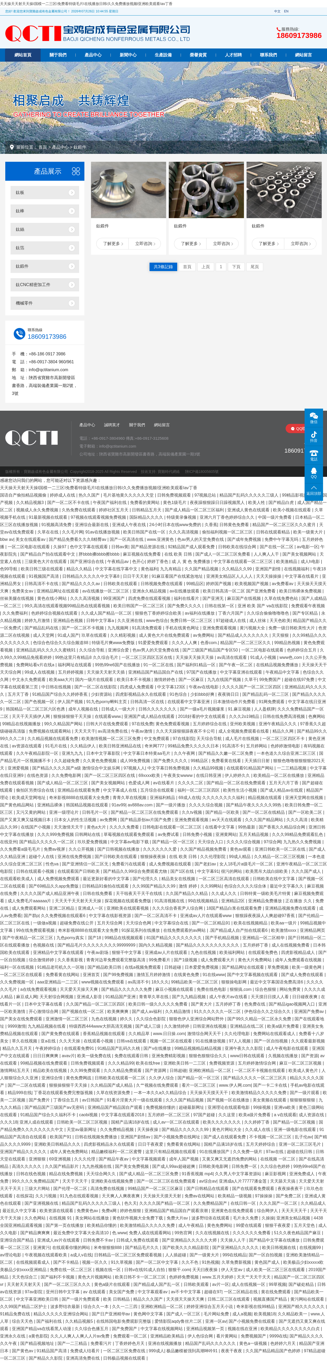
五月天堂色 (305, 1225)
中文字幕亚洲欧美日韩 (37, 1299)
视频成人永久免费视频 (37, 510)
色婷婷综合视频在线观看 (55, 613)
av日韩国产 (93, 1100)
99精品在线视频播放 (22, 724)
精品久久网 (283, 731)
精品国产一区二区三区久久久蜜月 (284, 524)
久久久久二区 (191, 783)
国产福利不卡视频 (58, 1277)
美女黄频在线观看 (270, 1100)
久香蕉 (211, 524)
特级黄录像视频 (182, 517)
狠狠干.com (179, 1269)
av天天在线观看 (227, 819)
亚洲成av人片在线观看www (206, 915)
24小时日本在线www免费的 (175, 524)
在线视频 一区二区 (278, 1159)
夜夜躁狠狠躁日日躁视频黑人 (218, 502)
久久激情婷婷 (177, 1026)
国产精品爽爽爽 (35, 1233)
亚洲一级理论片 (64, 812)
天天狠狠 (281, 635)
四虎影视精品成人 (298, 952)
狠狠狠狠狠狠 (303, 1100)
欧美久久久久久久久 (222, 1122)
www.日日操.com (169, 1033)
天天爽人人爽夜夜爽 (121, 1196)
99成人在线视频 (40, 672)
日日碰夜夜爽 (305, 996)
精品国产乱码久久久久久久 (211, 1343)
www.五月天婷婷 (218, 1277)
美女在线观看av (31, 539)
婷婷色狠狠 (131, 1210)
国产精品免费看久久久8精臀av (78, 539)
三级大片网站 (38, 1188)
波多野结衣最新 (65, 1306)
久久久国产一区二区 (278, 1203)
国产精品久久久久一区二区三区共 (255, 1078)
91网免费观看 (272, 701)
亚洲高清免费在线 (83, 1358)
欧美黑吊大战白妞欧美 (267, 871)
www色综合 (157, 620)
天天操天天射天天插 (106, 672)
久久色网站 (36, 1218)
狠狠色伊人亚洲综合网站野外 (197, 1019)
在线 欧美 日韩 (178, 554)
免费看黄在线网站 (63, 974)
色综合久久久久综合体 (245, 886)
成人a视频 (242, 1314)
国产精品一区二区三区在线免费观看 (145, 812)
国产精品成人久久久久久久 (244, 635)
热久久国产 (90, 495)
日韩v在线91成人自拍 (145, 1269)
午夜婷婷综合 (48, 1048)
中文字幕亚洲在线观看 (241, 672)
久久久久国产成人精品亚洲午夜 (50, 893)
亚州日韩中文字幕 (63, 1292)
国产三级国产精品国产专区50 (210, 650)
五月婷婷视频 (71, 672)
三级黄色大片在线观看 (46, 561)
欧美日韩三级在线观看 (42, 569)
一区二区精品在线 (241, 1292)
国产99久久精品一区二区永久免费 (259, 1019)
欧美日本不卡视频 (134, 679)
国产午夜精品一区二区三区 (28, 937)
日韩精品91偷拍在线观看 (106, 886)
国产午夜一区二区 (236, 665)
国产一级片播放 (171, 805)
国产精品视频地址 (37, 1343)
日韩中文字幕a (100, 620)
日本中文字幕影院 (103, 753)
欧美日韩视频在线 (279, 1247)
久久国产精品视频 (202, 569)
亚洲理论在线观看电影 (229, 1107)
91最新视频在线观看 (48, 517)
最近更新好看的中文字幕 (106, 878)
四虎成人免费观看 (137, 687)
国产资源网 (156, 1070)
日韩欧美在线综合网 (237, 547)
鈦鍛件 (80, 147)
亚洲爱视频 (19, 768)
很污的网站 (232, 871)
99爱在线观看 (249, 1225)
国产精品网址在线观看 (243, 967)
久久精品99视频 (208, 768)
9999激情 (17, 1026)
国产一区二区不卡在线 (68, 502)
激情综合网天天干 (204, 1033)
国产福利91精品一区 (197, 665)
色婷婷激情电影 (286, 746)
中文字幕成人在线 (120, 790)
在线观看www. (108, 716)
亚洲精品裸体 (50, 805)
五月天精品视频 (254, 834)
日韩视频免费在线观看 (162, 583)
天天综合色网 (139, 923)
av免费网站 (204, 635)
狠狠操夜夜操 (153, 856)
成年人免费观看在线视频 (299, 960)
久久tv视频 (192, 812)
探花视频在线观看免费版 (128, 901)
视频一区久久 (95, 1262)
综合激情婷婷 (42, 960)
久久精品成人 (313, 1203)
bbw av (6, 539)
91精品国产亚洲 (121, 996)
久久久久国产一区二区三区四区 (252, 687)
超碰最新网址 (192, 1107)
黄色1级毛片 (175, 502)
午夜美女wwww (179, 775)
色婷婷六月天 (283, 1343)
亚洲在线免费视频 (74, 856)
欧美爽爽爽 (118, 1011)
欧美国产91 (61, 1137)
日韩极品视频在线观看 (124, 1358)
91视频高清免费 (57, 524)
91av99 (119, 805)
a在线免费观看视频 (38, 989)
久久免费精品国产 (210, 1203)
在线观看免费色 (263, 952)
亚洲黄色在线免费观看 (232, 1210)
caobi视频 (89, 1115)
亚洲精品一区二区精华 (264, 937)
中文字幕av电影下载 (130, 842)
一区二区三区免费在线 (124, 1351)
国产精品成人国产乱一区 (157, 1284)
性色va (53, 864)
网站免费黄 (291, 989)
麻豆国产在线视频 (244, 598)
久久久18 (8, 1122)
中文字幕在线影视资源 (110, 915)
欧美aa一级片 (284, 923)
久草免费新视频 (237, 1262)
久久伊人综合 (162, 1078)
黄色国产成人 (267, 1262)
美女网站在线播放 (92, 1218)
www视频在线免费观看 (103, 982)
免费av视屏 (55, 849)
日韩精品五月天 (147, 510)
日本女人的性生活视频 (75, 819)
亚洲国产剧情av (136, 1137)
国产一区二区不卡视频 (83, 628)
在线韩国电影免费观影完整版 (124, 1321)
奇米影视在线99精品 (256, 1306)
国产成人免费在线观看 (302, 974)
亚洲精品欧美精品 (167, 1336)
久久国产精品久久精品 (187, 893)
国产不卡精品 (66, 1262)
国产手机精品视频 (222, 937)
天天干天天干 (75, 1181)
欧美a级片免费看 (283, 1026)
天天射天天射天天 (24, 1284)
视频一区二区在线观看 (171, 1041)
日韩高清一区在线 (147, 701)
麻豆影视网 (276, 1174)
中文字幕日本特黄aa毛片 (147, 753)
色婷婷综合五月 (302, 650)
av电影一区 (307, 547)
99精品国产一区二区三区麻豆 (156, 1188)
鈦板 (20, 192)
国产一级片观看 (305, 1092)
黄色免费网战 (79, 1078)
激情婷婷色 (165, 679)
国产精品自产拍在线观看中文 (48, 554)
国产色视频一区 (40, 701)
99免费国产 (270, 679)
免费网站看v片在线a (35, 665)
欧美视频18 (265, 1314)
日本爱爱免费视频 (202, 967)
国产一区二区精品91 (211, 923)
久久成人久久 (224, 893)
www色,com (291, 657)
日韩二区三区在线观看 (229, 1299)
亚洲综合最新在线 (92, 524)
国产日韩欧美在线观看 (116, 856)
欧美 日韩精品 (117, 1299)
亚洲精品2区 (233, 901)
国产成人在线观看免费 (225, 1137)
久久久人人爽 (185, 642)
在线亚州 (8, 842)
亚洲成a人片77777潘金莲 (243, 1181)
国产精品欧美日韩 (105, 967)
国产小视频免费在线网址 (177, 1137)
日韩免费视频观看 (174, 495)
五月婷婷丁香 (256, 945)
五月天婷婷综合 (261, 1144)
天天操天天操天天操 (195, 657)
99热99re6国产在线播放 (118, 665)
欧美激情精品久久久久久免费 (259, 1092)
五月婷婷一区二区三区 (169, 1115)
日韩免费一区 (245, 1166)
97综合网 (272, 842)
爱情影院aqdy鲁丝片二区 (179, 1321)
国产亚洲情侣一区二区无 (85, 864)
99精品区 (195, 583)
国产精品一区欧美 (222, 812)
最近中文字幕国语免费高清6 (277, 982)
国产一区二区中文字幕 (157, 1262)
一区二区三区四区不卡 (284, 738)
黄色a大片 (97, 827)
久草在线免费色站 (281, 598)
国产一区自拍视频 (271, 1041)
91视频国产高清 (44, 576)
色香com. (209, 642)
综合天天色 (23, 1321)
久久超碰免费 (67, 760)
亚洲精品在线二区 (247, 1026)
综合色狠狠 (266, 989)
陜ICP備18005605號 (202, 471)
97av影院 (34, 1292)
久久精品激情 (178, 1011)
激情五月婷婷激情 (154, 974)
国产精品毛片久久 (142, 1247)
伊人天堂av (232, 1269)
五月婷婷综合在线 (210, 724)
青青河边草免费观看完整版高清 (116, 960)
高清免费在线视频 (107, 1188)
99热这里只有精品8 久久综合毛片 (87, 657)
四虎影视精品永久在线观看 (141, 694)
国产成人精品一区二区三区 (63, 783)
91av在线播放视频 (103, 532)
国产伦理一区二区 (70, 1188)
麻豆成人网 (26, 996)
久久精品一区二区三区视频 (280, 856)
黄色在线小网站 (52, 598)
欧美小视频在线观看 (292, 510)
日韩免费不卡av (98, 1240)
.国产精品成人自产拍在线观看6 (239, 930)
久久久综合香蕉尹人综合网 (178, 908)
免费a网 (110, 1210)
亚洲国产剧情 (268, 569)
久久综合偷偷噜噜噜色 (268, 613)
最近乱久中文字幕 (19, 1210)
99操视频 (262, 1107)
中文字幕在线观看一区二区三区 (244, 561)
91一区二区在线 (159, 665)
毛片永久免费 (246, 1218)
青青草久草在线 (154, 996)
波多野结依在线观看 (210, 1218)
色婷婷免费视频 (184, 1277)
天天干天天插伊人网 (31, 716)
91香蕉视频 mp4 (197, 1174)
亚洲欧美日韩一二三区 (185, 1063)
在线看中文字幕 (220, 827)
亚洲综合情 (52, 1078)
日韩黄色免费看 (234, 524)
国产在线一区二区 (277, 547)
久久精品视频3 (30, 502)
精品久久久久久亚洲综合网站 (61, 1314)
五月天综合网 (110, 923)
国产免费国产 (125, 1328)
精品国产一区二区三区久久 (246, 642)
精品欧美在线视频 (50, 1070)
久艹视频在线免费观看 (157, 1085)
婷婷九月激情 (38, 620)
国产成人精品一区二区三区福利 (195, 510)
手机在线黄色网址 (182, 628)
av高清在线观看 (232, 657)
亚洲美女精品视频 (293, 1218)
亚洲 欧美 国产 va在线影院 (263, 606)
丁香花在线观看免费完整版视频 (64, 1092)
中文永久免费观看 (29, 679)
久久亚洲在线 (130, 620)
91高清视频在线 (170, 901)
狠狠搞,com (241, 989)
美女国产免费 (122, 1292)
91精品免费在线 (15, 1314)
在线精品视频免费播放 (277, 665)
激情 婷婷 (188, 886)
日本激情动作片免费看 (234, 701)
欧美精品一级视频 (235, 1196)
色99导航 (9, 569)
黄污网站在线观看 (307, 1299)
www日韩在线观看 (248, 1056)
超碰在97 (213, 1292)
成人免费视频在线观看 (170, 864)
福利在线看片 (187, 598)
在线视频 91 (61, 1218)
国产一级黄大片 (205, 1255)
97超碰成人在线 (231, 620)
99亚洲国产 (114, 598)
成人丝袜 (258, 620)
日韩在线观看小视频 (35, 871)
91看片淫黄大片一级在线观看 (135, 1100)
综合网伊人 (268, 1210)
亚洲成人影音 (90, 996)
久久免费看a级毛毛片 (20, 849)
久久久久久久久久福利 (224, 797)
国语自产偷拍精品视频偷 (23, 495)
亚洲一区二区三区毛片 (300, 1144)
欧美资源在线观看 (57, 1210)
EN (286, 11)
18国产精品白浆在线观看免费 (234, 908)
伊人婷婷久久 (238, 775)
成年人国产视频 (184, 1159)
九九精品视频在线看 (47, 1026)
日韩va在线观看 (132, 1041)
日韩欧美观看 (197, 1284)
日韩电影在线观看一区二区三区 (172, 827)
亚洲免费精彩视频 (169, 1056)
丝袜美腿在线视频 (17, 598)
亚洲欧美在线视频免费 (112, 1181)
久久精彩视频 (123, 635)
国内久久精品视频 (156, 945)
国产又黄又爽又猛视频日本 (26, 819)
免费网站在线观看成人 (274, 1033)
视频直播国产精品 (270, 1299)
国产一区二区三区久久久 (68, 1284)
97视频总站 (205, 495)
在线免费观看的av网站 (185, 930)
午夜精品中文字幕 (283, 672)
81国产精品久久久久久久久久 (174, 937)
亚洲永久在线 (13, 1336)
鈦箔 (20, 248)
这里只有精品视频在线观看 (171, 1151)
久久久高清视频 (184, 532)
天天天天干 (84, 731)
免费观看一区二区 (130, 1336)
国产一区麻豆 (192, 679)
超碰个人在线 (42, 856)
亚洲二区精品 (62, 908)
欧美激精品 (287, 561)
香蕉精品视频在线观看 (104, 1033)
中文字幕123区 (171, 687)
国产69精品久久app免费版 (54, 886)
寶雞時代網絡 (169, 471)
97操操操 (264, 1196)
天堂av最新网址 (82, 1129)
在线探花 (24, 1196)
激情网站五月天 (15, 1070)
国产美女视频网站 (299, 554)
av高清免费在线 (113, 731)
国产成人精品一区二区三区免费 (149, 1174)
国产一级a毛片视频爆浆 (202, 709)
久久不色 (190, 1262)
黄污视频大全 (253, 628)
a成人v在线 (81, 1255)
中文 (277, 11)
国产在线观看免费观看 (253, 1188)
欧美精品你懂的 (102, 1225)
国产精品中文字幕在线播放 (275, 1240)
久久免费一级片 (248, 1151)
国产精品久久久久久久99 (186, 1129)
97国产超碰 (204, 1115)
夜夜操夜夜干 (291, 1188)
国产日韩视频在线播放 (119, 849)
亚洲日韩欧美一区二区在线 (280, 849)
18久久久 (160, 982)
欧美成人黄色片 (303, 1070)
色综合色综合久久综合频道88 (61, 642)
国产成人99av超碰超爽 (174, 1166)
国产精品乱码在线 (42, 628)
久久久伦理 (85, 1159)
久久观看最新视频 (308, 1041)
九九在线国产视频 (224, 679)
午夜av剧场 (98, 952)
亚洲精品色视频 (68, 620)
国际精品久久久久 (146, 517)
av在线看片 (164, 783)
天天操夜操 (148, 1129)
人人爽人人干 (267, 554)
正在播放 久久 (299, 901)
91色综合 (179, 694)
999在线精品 (235, 1255)
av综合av (208, 1181)
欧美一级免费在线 (94, 1056)
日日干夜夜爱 (151, 1144)
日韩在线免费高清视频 (284, 716)
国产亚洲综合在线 (87, 561)
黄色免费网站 (220, 1225)
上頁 (205, 266)
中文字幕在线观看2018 (123, 1115)
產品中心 (60, 147)
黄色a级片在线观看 (112, 1284)
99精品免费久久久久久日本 (194, 746)
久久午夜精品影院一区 (37, 753)
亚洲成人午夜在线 (129, 524)
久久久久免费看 (124, 827)
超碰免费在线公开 (77, 923)
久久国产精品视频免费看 (204, 849)
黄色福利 (149, 569)
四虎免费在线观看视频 (149, 598)
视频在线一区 (108, 1269)
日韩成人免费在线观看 (138, 1240)
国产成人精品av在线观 (282, 790)
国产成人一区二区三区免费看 (223, 554)
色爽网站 (316, 716)
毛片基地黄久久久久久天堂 (129, 495)
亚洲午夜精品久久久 (278, 724)
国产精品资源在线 (148, 547)
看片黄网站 (227, 1336)
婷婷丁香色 (158, 561)
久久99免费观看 (85, 1070)
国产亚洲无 (214, 598)
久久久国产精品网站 (264, 819)
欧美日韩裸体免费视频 (301, 591)
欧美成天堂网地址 (29, 797)
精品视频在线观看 (265, 797)
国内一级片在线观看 (94, 679)
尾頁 (255, 266)
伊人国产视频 (70, 701)
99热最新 (247, 827)
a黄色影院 (38, 1336)
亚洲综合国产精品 (17, 1240)
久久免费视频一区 (17, 982)
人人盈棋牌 (264, 709)
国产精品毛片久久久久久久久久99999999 (97, 945)
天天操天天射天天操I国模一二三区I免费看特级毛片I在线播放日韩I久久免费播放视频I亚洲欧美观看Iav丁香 (86, 4)
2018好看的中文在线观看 (202, 716)
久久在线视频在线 (212, 1233)
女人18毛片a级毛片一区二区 (246, 864)
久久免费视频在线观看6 (63, 915)
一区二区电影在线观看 (29, 547)
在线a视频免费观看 (143, 967)
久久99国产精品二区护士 (24, 1306)
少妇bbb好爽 (202, 694)
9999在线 (278, 1336)
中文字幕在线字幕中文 (116, 569)
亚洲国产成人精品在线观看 (150, 716)
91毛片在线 (56, 746)
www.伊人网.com (235, 1085)
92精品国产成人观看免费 (192, 547)
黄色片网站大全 (227, 1129)
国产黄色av (23, 1351)
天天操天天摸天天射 (162, 1196)
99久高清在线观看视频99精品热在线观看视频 (68, 606)
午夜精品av (118, 561)
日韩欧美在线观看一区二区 (120, 1078)
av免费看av (283, 583)
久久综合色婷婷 (275, 1166)
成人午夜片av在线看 (228, 996)
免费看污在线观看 (129, 864)
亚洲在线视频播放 (165, 1343)
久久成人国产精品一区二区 (107, 613)
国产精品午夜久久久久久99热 (254, 805)
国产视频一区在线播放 (228, 1100)
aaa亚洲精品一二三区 (58, 982)
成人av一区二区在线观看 (176, 1122)
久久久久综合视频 (206, 805)
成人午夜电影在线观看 (287, 1048)
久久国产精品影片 (62, 1166)
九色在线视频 (204, 952)
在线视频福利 (297, 569)
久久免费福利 (15, 613)
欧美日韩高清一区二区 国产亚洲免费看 (240, 591)
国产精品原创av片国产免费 (146, 819)
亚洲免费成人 (302, 1174)
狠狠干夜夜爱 (278, 1225)
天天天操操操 (269, 576)
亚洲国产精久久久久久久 (302, 1306)
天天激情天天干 (69, 827)
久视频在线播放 (283, 1056)
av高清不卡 (138, 982)
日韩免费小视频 (197, 834)
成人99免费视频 (135, 760)
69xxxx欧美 (149, 775)
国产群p (31, 915)
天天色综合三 (25, 1277)
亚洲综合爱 (119, 650)
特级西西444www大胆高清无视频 (101, 1026)
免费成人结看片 (85, 1351)
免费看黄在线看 (226, 760)
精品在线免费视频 (66, 1174)
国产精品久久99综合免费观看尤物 (135, 871)
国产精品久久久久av (81, 583)
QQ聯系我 (305, 428)
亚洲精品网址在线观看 (58, 591)
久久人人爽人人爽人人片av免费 (80, 1336)
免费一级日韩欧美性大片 (292, 628)
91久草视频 (122, 1262)
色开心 (138, 561)
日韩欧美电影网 (214, 1166)
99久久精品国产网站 (64, 724)
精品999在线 (20, 1092)
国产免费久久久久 (184, 606)
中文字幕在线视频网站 (162, 1328)
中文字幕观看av (153, 1292)
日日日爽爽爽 (46, 1056)
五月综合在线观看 (157, 790)
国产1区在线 (182, 871)
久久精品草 (139, 1033)
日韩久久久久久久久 (157, 709)
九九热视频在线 (97, 1166)
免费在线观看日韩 (131, 1056)
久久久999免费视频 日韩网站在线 (69, 834)
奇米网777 (155, 746)
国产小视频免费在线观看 (252, 1321)
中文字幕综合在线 (172, 923)
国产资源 (309, 1056)
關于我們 (137, 425)
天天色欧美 (280, 620)
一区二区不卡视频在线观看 (260, 1070)
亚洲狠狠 (38, 1159)
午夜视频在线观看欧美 (46, 1255)
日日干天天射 (136, 576)
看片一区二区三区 (199, 1085)
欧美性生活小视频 (240, 790)
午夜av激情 (142, 731)
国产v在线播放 (157, 1048)
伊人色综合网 (200, 1336)
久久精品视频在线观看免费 (53, 738)
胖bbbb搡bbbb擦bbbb (100, 554)
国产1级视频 (186, 960)
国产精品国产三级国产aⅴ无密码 (55, 1107)
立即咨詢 (143, 243)
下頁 (236, 266)
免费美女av (23, 591)
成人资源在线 (312, 1115)
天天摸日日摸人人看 (270, 996)
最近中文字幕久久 (287, 886)
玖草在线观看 (94, 635)
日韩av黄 (119, 547)
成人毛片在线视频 (242, 738)
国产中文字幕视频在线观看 (253, 974)
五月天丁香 (19, 694)
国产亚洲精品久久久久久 (236, 1247)
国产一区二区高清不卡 (156, 915)
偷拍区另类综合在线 (35, 790)
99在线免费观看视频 (36, 930)
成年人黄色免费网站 (69, 1151)
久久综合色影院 (151, 1019)
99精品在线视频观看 (124, 937)
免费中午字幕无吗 (282, 539)
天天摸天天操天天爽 (185, 1299)
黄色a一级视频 (253, 1343)
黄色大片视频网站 (95, 1277)
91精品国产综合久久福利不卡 (48, 1115)
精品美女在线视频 (178, 878)
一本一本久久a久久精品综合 (161, 1092)
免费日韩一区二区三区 (191, 620)
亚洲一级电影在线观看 (295, 1129)
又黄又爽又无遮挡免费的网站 (230, 1159)
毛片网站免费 (217, 1314)
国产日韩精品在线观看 (208, 1188)
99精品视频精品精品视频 (199, 1048)
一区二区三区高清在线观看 (224, 878)
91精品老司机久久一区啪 (61, 967)
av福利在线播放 (200, 613)
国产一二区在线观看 (27, 1085)
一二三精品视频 (292, 768)
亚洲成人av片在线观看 (59, 1240)
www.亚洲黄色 (161, 539)
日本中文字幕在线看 (44, 1004)
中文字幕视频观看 (149, 1159)
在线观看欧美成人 (17, 878)
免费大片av (178, 1218)
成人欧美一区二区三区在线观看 (276, 1269)
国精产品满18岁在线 (131, 1122)
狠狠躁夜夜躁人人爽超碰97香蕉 (265, 915)
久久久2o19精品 (245, 716)
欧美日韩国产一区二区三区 (139, 606)
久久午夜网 (185, 753)
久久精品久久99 (237, 569)
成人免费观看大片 (218, 960)
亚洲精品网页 (312, 930)
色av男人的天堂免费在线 (201, 539)
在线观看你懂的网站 (71, 1247)
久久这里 (227, 1115)
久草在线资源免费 (113, 1092)
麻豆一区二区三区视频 (301, 1063)
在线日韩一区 (243, 1203)
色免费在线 (255, 1004)
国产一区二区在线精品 (264, 812)
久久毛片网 (72, 532)
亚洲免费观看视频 (220, 628)
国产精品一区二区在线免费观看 (236, 783)
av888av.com (140, 805)
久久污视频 (46, 1196)
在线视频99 (310, 1247)
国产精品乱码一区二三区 (266, 694)
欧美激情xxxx (284, 930)
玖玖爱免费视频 (93, 842)
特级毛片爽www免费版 (114, 642)
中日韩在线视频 (56, 687)
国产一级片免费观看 (81, 1299)
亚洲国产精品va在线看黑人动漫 (42, 1328)
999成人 (156, 1351)
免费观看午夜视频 (308, 606)
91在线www (214, 974)
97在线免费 (142, 724)
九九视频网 (118, 628)
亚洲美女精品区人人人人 (230, 576)
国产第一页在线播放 (65, 1225)
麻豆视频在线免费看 (142, 554)
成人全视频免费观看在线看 (244, 731)
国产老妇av (206, 864)
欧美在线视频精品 (251, 923)
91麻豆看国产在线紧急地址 (178, 576)
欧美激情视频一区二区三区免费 (111, 738)
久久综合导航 (92, 650)
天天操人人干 (233, 1240)
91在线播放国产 (214, 1151)
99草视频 (277, 1284)
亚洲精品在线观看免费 (79, 790)
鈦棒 (20, 211)
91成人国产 (68, 635)
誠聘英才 (112, 425)
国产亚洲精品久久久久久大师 (190, 1240)
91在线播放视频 (211, 1041)
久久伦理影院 (213, 856)
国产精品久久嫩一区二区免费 (226, 753)
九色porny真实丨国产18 (79, 937)
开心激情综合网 (44, 1011)
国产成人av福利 (147, 1011)
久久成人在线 (258, 1129)
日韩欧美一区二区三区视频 (82, 1122)
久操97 (60, 547)
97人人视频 (240, 1041)
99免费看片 (160, 960)
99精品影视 (293, 495)
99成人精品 (240, 856)
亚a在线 (49, 1041)
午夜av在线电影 (204, 687)
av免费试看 (169, 834)
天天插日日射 (257, 760)
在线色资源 (38, 775)
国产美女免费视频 (132, 1166)
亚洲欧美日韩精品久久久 (57, 1144)
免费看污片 (101, 1343)
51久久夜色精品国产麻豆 (298, 1233)
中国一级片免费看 (275, 517)
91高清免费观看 (147, 628)
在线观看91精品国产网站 (251, 768)
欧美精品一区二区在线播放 (279, 775)
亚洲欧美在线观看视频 (128, 908)
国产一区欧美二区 (305, 812)
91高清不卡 (233, 746)
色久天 (130, 1203)
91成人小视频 (263, 657)
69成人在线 (189, 797)
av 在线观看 (95, 1292)
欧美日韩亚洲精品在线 (120, 746)
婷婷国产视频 (219, 583)
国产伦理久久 (146, 878)
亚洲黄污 (41, 1247)
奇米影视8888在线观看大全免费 (79, 797)
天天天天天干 (294, 1210)
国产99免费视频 (118, 974)
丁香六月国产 (231, 613)
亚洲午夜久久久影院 (244, 1048)
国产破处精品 (301, 1284)
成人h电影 (311, 561)
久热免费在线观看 (79, 510)
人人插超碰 (176, 1255)
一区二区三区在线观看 (21, 974)
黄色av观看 (241, 849)
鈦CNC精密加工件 (33, 284)
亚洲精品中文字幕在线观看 (59, 952)
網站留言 (162, 425)
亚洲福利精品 (163, 797)
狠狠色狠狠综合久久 (208, 1056)
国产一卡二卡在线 (270, 1085)
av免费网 (109, 819)
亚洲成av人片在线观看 (166, 952)
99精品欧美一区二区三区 (195, 982)
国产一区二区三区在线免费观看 (167, 1181)
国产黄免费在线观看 (60, 1033)
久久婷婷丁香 (257, 1122)
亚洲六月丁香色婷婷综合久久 (228, 517)
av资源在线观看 (27, 746)
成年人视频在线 (83, 709)
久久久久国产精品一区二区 (165, 1203)
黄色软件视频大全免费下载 (138, 1218)
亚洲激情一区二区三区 (67, 1019)
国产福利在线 (49, 1321)
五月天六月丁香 (284, 783)
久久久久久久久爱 (160, 849)
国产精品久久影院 (46, 1358)
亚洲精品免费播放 (265, 901)
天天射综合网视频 (57, 996)
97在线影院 (183, 738)
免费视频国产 (254, 1336)
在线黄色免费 (187, 974)
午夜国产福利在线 (110, 502)
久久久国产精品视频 (185, 1100)
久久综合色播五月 (92, 1328)
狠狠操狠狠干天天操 (72, 716)
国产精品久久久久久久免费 (127, 989)
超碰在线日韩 (300, 1151)
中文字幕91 (208, 871)
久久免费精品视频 (117, 1129)
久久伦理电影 (237, 1033)
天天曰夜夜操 (205, 1269)
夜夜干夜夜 (232, 1351)
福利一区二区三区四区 (199, 790)
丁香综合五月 (66, 1100)
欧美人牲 (257, 502)
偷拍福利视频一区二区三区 (228, 532)
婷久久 (127, 1019)
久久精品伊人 (83, 746)
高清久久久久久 (27, 1166)
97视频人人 (134, 768)
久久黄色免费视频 (100, 760)
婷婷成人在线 (63, 495)
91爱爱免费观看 (153, 642)
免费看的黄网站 (145, 502)
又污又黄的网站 (31, 812)
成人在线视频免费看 (291, 945)
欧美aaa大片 (61, 679)
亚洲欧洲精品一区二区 (210, 1070)
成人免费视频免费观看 (58, 878)
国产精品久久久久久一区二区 (47, 842)
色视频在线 (44, 945)
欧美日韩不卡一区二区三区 (141, 1277)
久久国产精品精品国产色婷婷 (273, 1351)
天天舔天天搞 (283, 1181)
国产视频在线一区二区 (83, 1011)
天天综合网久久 (101, 1174)
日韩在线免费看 (98, 893)
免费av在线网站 (200, 1196)
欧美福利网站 (232, 952)
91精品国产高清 (52, 1351)
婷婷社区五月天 (114, 510)
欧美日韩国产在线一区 (144, 532)
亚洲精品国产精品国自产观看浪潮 (177, 1210)
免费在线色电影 (212, 989)
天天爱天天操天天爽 (79, 989)
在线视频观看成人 (33, 1262)
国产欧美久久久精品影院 (186, 1247)
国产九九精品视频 (189, 996)
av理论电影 (11, 1255)
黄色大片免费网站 (255, 960)
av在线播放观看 (185, 591)
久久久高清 (297, 819)
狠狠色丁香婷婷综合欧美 (158, 613)
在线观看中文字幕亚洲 (189, 701)
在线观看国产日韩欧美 (79, 871)
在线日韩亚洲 (209, 775)
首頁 (43, 147)
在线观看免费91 (79, 1048)
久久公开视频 (82, 849)
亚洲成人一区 (91, 908)
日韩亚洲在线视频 (210, 1026)
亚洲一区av (216, 1321)
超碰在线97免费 (299, 679)
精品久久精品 (79, 569)
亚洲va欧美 (285, 1107)
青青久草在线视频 (130, 797)
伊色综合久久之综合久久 (268, 1011)
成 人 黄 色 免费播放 (191, 561)
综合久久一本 (96, 1306)
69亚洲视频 (60, 1159)
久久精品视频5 (79, 1321)
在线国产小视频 (36, 827)
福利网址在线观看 (75, 665)
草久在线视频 (25, 1041)
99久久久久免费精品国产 (36, 1181)
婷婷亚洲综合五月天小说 (210, 1306)
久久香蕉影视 (70, 960)
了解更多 (111, 243)
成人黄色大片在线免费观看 (165, 635)
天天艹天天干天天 (254, 1277)
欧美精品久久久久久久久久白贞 (291, 1328)
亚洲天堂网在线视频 (304, 797)
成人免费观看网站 (29, 908)
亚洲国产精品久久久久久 (23, 1151)
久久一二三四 (125, 1306)
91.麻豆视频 (240, 709)
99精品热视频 (287, 642)
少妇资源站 (102, 694)
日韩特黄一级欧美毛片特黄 (266, 893)
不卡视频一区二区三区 (270, 1137)
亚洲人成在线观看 (37, 1122)
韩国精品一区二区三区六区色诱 (36, 709)
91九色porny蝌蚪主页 (107, 701)
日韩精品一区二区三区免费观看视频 (128, 1255)
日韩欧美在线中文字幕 (274, 878)
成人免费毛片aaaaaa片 (30, 901)
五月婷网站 (257, 746)
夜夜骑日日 (229, 694)
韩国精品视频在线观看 (87, 805)
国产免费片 (40, 1100)
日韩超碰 (173, 967)
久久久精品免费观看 (123, 1070)
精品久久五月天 (17, 1048)
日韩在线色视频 (31, 1174)
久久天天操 (70, 1041)
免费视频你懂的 (161, 1107)
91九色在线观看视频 (79, 1196)
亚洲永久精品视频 (149, 591)
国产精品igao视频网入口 (292, 1004)
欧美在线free (148, 1063)
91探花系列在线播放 (141, 930)
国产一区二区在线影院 (96, 687)
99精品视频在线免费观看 (44, 1063)
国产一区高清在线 (127, 539)
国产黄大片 (202, 1004)
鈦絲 (20, 229)
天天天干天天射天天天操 (78, 901)
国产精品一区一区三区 (173, 842)
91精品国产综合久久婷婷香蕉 (60, 694)
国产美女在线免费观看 (21, 1019)
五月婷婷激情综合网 (257, 1063)
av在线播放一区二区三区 (106, 591)
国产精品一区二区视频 (294, 1122)
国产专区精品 (305, 613)
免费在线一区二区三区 (71, 1269)
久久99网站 (211, 886)
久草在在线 (48, 532)
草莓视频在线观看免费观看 (129, 834)
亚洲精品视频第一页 (205, 1328)
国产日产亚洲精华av (111, 1314)
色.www (119, 1233)
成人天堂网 (44, 635)
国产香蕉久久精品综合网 (282, 827)
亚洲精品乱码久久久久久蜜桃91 (46, 650)
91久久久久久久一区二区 (218, 1011)
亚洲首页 (92, 974)
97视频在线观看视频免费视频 (99, 517)
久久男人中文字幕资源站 (238, 1174)
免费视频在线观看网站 (50, 731)
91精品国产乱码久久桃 (119, 1048)
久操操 (268, 1218)
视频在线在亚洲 (243, 1328)
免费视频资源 (222, 1063)
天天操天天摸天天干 (209, 1092)
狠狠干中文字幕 (127, 952)
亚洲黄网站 (226, 834)
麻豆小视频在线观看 (174, 989)
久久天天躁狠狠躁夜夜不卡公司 (186, 731)
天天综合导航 (209, 738)
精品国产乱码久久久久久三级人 (249, 495)
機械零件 (24, 303)
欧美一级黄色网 (307, 967)
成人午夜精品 (191, 1225)
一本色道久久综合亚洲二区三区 (287, 753)
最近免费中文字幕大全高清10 (81, 1233)
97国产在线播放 (202, 672)
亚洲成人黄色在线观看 (249, 510)
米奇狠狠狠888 (108, 1247)
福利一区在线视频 (17, 967)
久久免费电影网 (66, 775)
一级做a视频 (45, 923)
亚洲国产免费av (309, 1011)
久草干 (250, 679)
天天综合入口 (211, 842)
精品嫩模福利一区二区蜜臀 (117, 1151)
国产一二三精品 (72, 1343)
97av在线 (275, 1151)
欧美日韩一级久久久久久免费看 (158, 1004)
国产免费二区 (289, 1196)
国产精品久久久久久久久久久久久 (208, 945)
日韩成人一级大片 (118, 709)
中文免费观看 (157, 738)
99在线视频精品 (203, 901)
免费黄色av (88, 1210)
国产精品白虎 (281, 502)
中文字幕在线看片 (302, 576)
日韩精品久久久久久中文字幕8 (91, 576)
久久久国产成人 (306, 871)
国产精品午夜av (114, 1159)
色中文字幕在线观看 (89, 547)
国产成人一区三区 (183, 1314)
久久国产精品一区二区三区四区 (96, 1004)
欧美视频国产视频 (252, 583)
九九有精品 (171, 569)
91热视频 (210, 1262)
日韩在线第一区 (220, 606)
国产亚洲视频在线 (42, 1203)
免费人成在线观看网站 (150, 1233)
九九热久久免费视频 (302, 842)
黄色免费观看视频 (173, 724)
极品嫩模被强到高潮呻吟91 (192, 1351)
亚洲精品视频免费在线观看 (291, 908)
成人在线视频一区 (249, 1284)
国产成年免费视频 (244, 539)
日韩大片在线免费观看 (107, 724)
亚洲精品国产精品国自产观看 (115, 1107)
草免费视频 (278, 967)
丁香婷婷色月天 (130, 1343)
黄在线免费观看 (276, 1292)
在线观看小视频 (99, 1041)
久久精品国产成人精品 (112, 1085)
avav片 (68, 1056)
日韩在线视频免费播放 (96, 1137)
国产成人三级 (148, 1026)
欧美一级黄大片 (308, 532)
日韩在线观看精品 (273, 532)
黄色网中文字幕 (148, 1314)
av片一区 (220, 1284)
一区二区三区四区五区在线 (147, 657)
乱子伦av (303, 1137)
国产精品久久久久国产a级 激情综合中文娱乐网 (76, 768)
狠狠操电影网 (234, 982)
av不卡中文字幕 (186, 1292)
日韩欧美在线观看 (120, 583)
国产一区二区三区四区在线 (110, 775)
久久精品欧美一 (293, 1314)
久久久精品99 (121, 1063)
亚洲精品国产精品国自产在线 (156, 672)
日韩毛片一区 (95, 812)
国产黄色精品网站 (17, 805)
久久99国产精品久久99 (154, 886)
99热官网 (184, 1233)
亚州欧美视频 (243, 724)
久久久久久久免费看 (252, 1233)
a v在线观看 (285, 1115)
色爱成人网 (139, 783)
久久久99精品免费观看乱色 (298, 834)
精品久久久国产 (148, 1299)
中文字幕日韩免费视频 (169, 768)
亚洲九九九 (73, 753)
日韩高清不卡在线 (42, 583)
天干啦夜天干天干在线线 (139, 893)
